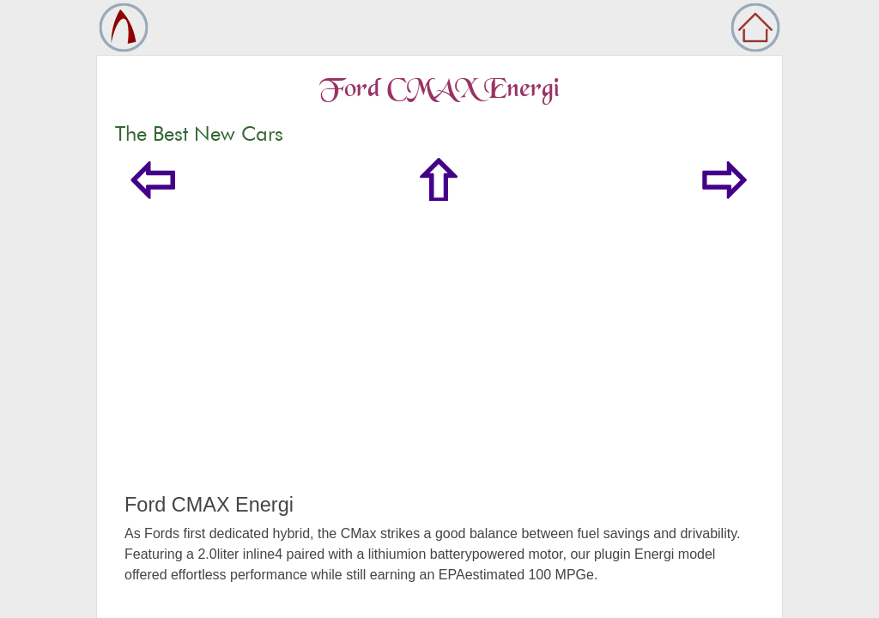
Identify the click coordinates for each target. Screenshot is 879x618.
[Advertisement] (439, 364)
